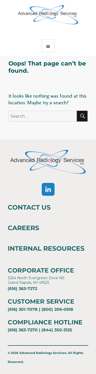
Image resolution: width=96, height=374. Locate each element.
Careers (23, 228)
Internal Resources (46, 248)
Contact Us (29, 207)
